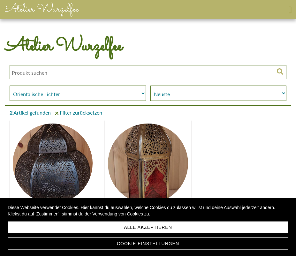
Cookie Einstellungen (148, 243)
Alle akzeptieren (148, 227)
